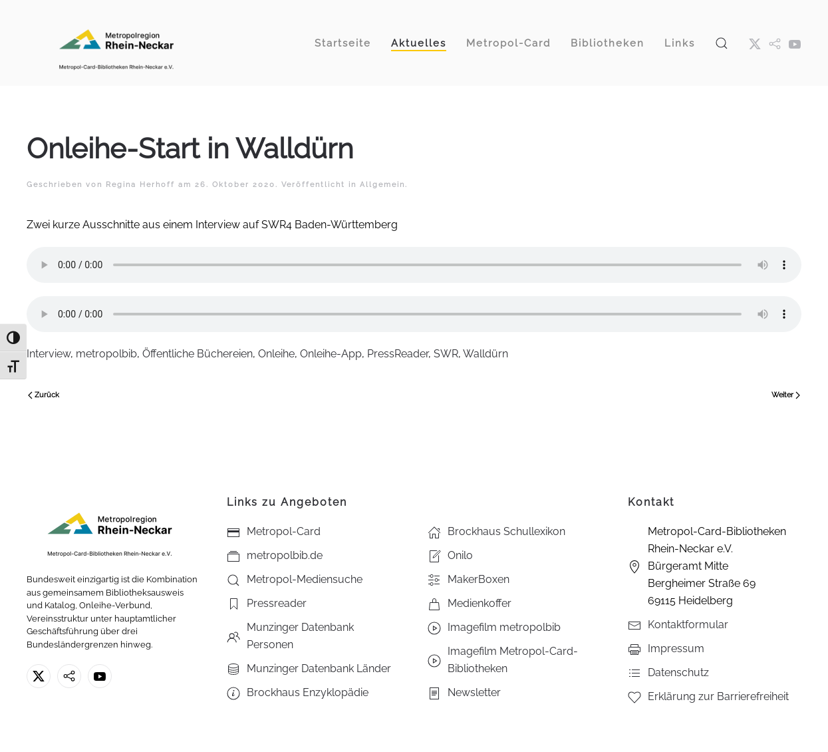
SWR (446, 353)
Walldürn (485, 353)
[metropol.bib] (774, 43)
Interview (48, 353)
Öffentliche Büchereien (197, 353)
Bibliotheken (607, 43)
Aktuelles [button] (418, 43)
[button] (721, 43)
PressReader (397, 353)
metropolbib (106, 353)
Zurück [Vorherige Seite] (43, 395)
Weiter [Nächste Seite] (785, 395)
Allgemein (382, 184)
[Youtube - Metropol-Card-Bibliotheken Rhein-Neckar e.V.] (794, 43)
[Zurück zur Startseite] (116, 43)
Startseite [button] (343, 43)
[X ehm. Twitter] (754, 43)
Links (679, 43)
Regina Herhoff (140, 184)
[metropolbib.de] (69, 676)
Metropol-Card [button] (508, 43)
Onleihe (276, 353)
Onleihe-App (331, 353)
